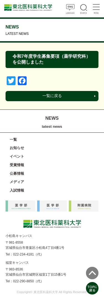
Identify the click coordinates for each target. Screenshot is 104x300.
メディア (17, 182)
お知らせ (17, 148)
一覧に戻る (52, 96)
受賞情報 (17, 165)
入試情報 (17, 190)
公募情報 (17, 173)
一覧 (13, 139)
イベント (17, 156)
